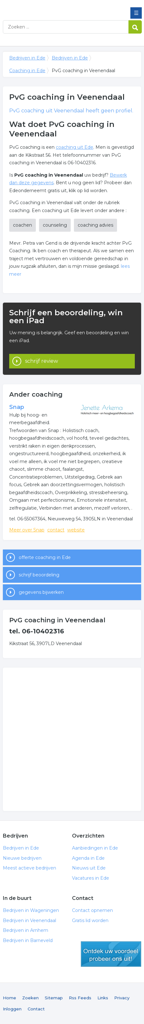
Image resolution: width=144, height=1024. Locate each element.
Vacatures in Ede (90, 878)
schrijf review (41, 361)
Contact (36, 1008)
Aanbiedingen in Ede (95, 848)
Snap (16, 407)
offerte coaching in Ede (45, 557)
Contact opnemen (92, 910)
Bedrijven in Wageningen (31, 910)
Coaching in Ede (27, 70)
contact (55, 530)
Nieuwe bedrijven (22, 858)
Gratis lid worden (90, 920)
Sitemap (54, 997)
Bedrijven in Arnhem (25, 930)
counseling (55, 225)
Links (102, 997)
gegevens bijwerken (41, 592)
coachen (22, 225)
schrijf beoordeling (39, 575)
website (76, 530)
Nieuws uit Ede (89, 868)
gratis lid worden (111, 954)
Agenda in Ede (88, 858)
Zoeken (30, 997)
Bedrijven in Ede (49, 7)
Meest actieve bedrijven (29, 868)
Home (9, 997)
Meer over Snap (26, 530)
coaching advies (95, 225)
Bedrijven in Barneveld (28, 940)
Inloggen (12, 1008)
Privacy (121, 997)
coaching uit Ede (74, 147)
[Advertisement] (72, 739)
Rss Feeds (80, 997)
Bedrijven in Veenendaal (29, 920)
